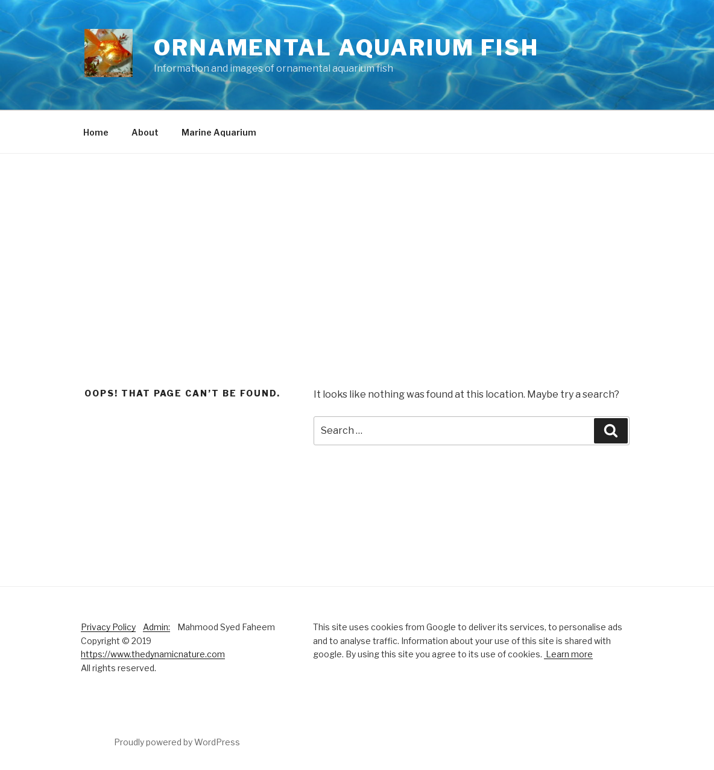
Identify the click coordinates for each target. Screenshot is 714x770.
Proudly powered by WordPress (177, 742)
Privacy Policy (108, 627)
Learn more (568, 654)
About (145, 132)
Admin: (156, 627)
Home (96, 132)
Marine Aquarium (219, 132)
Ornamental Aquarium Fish (346, 47)
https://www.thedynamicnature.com (153, 654)
